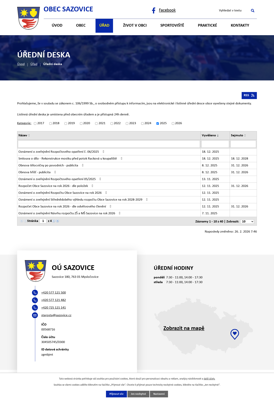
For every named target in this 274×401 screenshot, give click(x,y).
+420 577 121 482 (53, 300)
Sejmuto (237, 136)
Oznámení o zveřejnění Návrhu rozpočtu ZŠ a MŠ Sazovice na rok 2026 (70, 214)
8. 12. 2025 (209, 166)
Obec (81, 26)
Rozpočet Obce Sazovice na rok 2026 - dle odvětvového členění (65, 207)
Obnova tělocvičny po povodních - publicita (51, 166)
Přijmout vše (116, 394)
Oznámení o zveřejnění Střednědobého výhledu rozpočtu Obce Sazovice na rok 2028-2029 (83, 200)
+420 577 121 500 (53, 293)
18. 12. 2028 (239, 159)
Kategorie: (24, 124)
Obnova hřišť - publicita (37, 173)
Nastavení (159, 394)
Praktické (207, 26)
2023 (132, 124)
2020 (86, 124)
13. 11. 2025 (210, 179)
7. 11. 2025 (209, 214)
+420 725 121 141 (53, 308)
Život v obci (135, 26)
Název (22, 136)
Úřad (33, 64)
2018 (56, 124)
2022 (117, 124)
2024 (147, 124)
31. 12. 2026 (239, 166)
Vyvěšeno (209, 136)
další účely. (209, 378)
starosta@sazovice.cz (56, 315)
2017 (40, 124)
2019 (71, 124)
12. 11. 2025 (210, 186)
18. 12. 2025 (210, 152)
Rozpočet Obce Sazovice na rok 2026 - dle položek (56, 186)
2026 (178, 124)
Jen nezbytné (138, 394)
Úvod (21, 64)
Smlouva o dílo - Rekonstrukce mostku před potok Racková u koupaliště (71, 159)
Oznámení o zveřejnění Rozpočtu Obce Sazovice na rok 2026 (63, 193)
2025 (163, 124)
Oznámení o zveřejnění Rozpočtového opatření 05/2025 (60, 179)
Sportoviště (172, 26)
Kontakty (240, 26)
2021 (102, 124)
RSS (249, 96)
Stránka (32, 221)
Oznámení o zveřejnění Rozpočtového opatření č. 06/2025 (62, 152)
